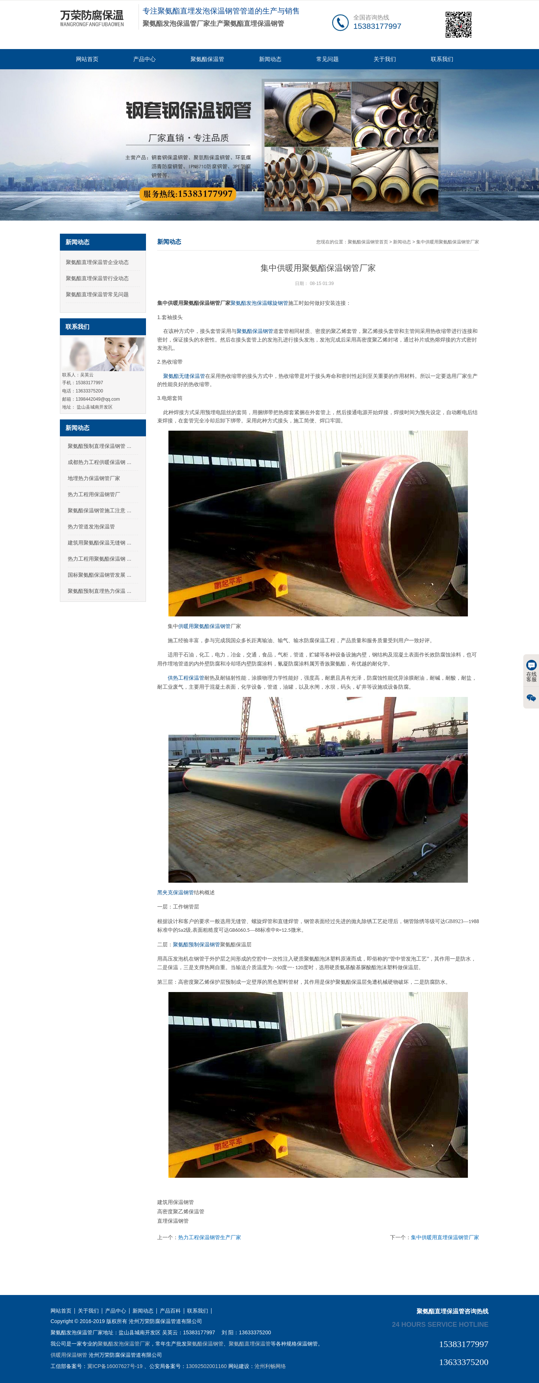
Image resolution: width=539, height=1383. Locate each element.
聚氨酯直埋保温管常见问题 (97, 294)
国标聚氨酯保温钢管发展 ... (99, 575)
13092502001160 (206, 1366)
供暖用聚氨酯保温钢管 (204, 626)
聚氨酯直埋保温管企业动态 (97, 262)
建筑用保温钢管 (175, 1202)
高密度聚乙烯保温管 (180, 1211)
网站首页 (87, 59)
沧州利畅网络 (270, 1366)
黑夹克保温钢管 (175, 892)
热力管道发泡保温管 (91, 527)
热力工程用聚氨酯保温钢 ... (99, 559)
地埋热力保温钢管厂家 (94, 478)
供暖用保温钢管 (69, 1355)
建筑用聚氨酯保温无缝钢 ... (99, 543)
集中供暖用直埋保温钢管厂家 (445, 1237)
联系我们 (442, 59)
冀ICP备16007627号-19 (115, 1366)
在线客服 (531, 671)
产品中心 (144, 59)
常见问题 (327, 59)
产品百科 (170, 1311)
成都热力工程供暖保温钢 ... (99, 462)
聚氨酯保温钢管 (255, 331)
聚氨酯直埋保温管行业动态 (97, 278)
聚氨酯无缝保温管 (184, 376)
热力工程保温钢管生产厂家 (209, 1237)
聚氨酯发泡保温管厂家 (124, 1344)
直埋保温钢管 (173, 1221)
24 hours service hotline (440, 1324)
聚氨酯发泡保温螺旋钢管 (259, 303)
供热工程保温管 (186, 678)
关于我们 (385, 59)
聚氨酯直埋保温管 (250, 1344)
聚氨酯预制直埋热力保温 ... (99, 591)
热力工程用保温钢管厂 (94, 494)
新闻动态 (270, 59)
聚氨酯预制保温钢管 (196, 944)
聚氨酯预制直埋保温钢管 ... (99, 446)
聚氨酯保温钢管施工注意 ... (99, 510)
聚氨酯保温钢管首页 (368, 242)
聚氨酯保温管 (207, 59)
